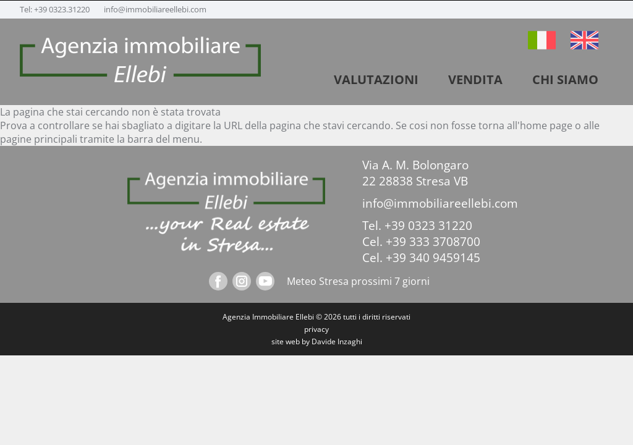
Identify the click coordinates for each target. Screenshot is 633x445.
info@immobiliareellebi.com (155, 9)
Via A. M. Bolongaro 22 (415, 173)
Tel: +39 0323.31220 (55, 9)
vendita (475, 79)
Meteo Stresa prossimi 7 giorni (358, 281)
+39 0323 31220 (428, 226)
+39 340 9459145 (433, 258)
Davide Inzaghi (337, 341)
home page (546, 125)
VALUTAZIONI (376, 79)
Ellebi (304, 317)
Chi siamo (565, 79)
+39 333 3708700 (433, 242)
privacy (316, 329)
